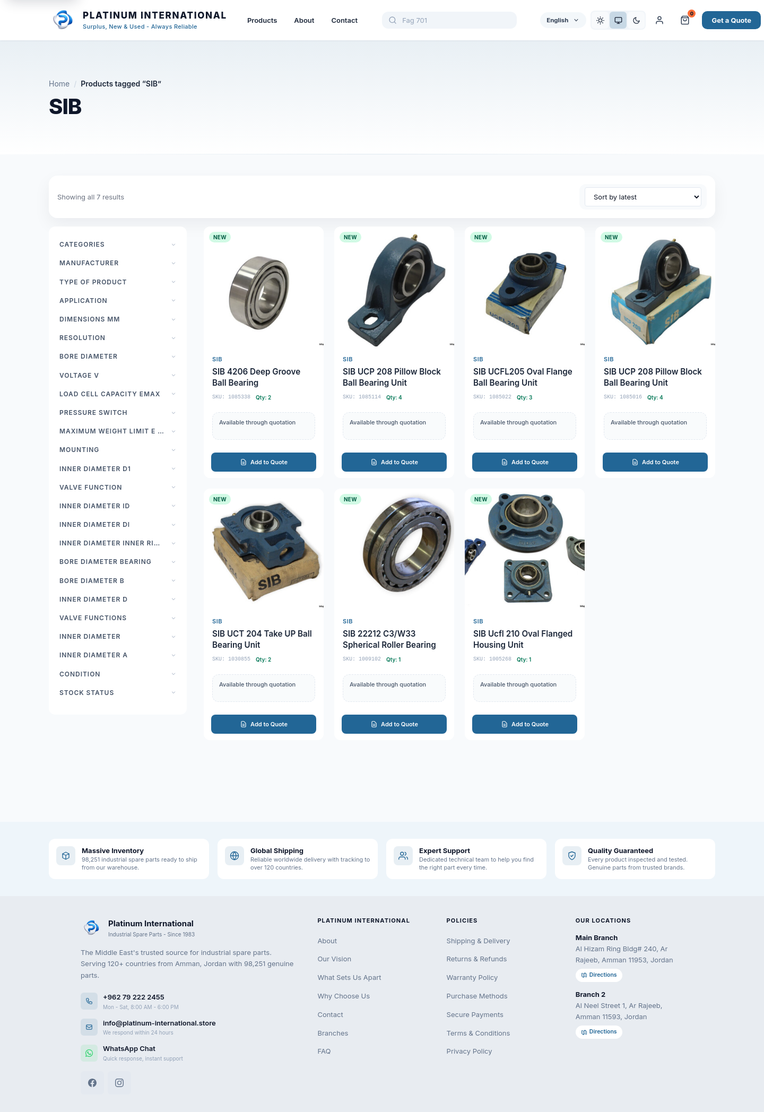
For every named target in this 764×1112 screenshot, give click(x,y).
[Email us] (188, 1027)
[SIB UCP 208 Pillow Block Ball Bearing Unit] (394, 352)
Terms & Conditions (478, 1033)
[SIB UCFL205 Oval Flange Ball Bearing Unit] (525, 352)
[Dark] (636, 20)
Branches (332, 1033)
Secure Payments (475, 1014)
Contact (344, 20)
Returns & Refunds (477, 958)
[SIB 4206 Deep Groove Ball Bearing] (264, 352)
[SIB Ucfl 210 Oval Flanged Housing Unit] (525, 614)
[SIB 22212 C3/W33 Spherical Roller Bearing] (394, 614)
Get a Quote (731, 20)
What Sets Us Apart (349, 977)
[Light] (600, 20)
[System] (618, 20)
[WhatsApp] (188, 1053)
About (304, 20)
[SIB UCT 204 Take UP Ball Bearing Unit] (264, 614)
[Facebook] (92, 1082)
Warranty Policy (472, 977)
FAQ (324, 1051)
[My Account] (659, 20)
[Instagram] (119, 1082)
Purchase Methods (477, 996)
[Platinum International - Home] (138, 20)
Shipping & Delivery (478, 940)
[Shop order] (643, 196)
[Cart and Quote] (685, 20)
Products (262, 20)
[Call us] (188, 1001)
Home (59, 83)
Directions (599, 974)
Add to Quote (264, 462)
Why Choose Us (343, 996)
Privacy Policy (469, 1051)
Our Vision (334, 958)
